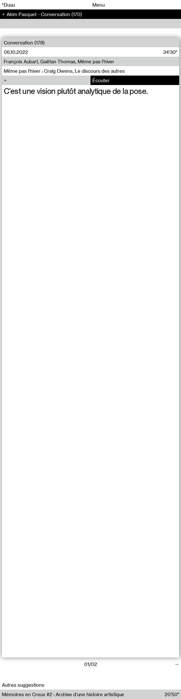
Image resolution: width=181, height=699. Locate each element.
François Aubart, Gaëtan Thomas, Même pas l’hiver (59, 61)
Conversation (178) (24, 42)
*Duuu (8, 5)
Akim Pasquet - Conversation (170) (44, 14)
